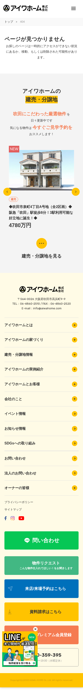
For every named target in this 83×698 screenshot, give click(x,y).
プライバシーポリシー (18, 502)
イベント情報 (40, 413)
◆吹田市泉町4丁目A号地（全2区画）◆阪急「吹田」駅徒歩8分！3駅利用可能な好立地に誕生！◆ (41, 212)
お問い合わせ (40, 458)
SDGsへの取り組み (40, 443)
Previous (7, 192)
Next (76, 192)
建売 (13, 199)
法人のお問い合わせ (40, 473)
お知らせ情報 (40, 428)
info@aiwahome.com (47, 308)
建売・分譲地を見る (42, 256)
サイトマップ (13, 509)
